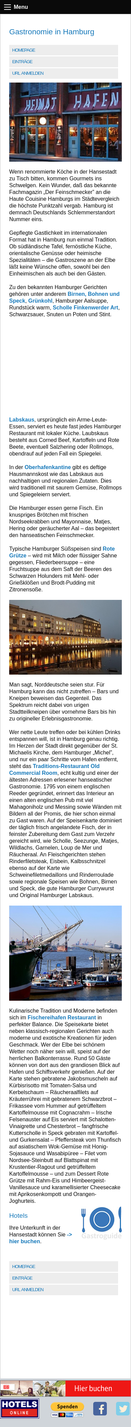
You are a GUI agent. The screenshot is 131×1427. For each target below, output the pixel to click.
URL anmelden (27, 73)
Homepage (23, 50)
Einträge (22, 61)
